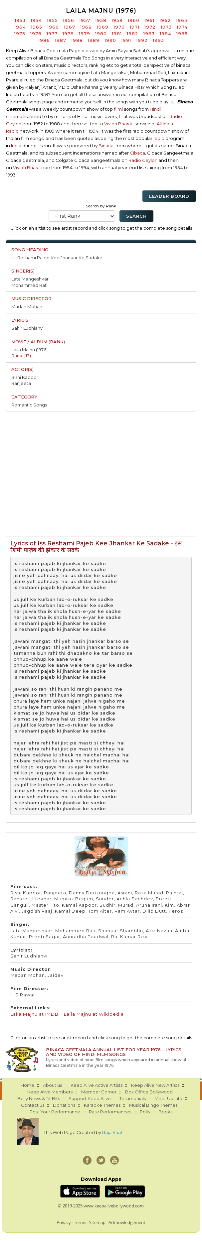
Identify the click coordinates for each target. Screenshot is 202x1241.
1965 (36, 27)
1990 (110, 40)
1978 (68, 33)
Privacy (64, 1222)
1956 (68, 20)
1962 (165, 20)
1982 (132, 33)
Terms (80, 1222)
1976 (36, 33)
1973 (166, 27)
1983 (149, 33)
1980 (101, 33)
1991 (126, 40)
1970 (119, 27)
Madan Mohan (26, 306)
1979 (84, 33)
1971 (134, 27)
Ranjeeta (21, 383)
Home (27, 1085)
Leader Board (169, 196)
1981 (117, 33)
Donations (64, 1105)
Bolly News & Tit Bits (38, 1098)
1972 (150, 27)
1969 (102, 27)
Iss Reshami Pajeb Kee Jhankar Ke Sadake (56, 257)
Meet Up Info (168, 1098)
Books (165, 1111)
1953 (20, 20)
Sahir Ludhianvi (27, 328)
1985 (182, 33)
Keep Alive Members (50, 1091)
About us (52, 1085)
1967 (69, 27)
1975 (19, 33)
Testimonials (132, 1098)
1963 (181, 20)
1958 (100, 20)
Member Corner (98, 1091)
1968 (86, 27)
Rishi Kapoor (24, 377)
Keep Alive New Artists (155, 1085)
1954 (36, 20)
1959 (117, 20)
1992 (142, 40)
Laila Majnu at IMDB (34, 1014)
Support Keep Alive (90, 1098)
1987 (60, 40)
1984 (165, 33)
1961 (149, 20)
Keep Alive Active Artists (96, 1085)
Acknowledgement (126, 1222)
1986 (44, 40)
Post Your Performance (55, 1111)
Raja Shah (112, 1132)
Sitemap (97, 1222)
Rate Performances (110, 1111)
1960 (133, 20)
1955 (52, 20)
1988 (77, 40)
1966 (53, 27)
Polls (145, 1111)
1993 (158, 40)
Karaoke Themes (102, 1105)
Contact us (32, 1105)
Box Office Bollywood (149, 1091)
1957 (84, 20)
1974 (182, 27)
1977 (52, 33)
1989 (94, 40)
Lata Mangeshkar (30, 279)
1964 (20, 27)
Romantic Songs (29, 404)
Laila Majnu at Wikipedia (94, 1014)
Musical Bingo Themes (153, 1105)
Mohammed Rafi (29, 285)
